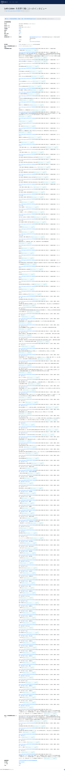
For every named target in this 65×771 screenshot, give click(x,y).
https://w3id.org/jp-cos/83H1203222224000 (27, 584)
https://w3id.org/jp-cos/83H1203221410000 (27, 379)
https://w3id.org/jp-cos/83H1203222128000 (27, 525)
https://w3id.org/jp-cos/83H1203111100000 (27, 63)
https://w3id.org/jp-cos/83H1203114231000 (27, 169)
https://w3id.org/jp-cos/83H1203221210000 (27, 318)
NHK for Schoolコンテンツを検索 (32, 50)
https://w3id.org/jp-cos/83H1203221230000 (27, 331)
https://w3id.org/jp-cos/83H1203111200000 (27, 68)
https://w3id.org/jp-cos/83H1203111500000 (27, 83)
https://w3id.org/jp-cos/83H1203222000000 (27, 449)
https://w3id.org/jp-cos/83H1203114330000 (27, 250)
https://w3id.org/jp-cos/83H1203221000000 (27, 301)
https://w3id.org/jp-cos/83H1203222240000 (27, 629)
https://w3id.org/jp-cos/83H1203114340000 (27, 255)
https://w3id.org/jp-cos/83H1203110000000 (27, 52)
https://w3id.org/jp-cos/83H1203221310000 (27, 348)
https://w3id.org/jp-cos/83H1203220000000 (27, 296)
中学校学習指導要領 (13, 18)
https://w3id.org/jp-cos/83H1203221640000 (27, 442)
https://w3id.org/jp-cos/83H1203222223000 (27, 579)
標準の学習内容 (21, 762)
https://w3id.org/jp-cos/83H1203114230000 (27, 164)
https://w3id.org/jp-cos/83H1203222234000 (27, 619)
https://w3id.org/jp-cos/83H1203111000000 (27, 59)
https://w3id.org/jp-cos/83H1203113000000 (27, 92)
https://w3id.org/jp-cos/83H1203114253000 (27, 214)
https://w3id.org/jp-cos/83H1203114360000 (27, 266)
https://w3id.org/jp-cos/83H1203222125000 (27, 510)
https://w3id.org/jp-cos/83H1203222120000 (27, 485)
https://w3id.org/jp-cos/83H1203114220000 (27, 149)
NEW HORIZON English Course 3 (30, 18)
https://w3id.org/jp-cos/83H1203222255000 (27, 704)
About (13, 2)
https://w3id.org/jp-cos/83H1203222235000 (27, 624)
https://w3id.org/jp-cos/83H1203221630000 (27, 436)
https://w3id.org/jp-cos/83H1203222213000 (27, 550)
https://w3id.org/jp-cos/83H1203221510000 (27, 404)
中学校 (20, 28)
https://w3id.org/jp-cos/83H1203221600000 (27, 421)
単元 (19, 765)
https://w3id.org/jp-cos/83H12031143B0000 (27, 291)
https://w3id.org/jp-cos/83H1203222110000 (27, 460)
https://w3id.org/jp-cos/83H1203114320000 (27, 245)
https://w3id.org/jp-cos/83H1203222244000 (27, 649)
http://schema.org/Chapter (34, 41)
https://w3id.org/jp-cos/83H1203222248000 (27, 669)
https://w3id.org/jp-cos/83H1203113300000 (27, 107)
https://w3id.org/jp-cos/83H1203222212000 (27, 545)
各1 (19, 44)
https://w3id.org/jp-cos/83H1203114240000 (27, 184)
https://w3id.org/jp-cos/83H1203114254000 (27, 219)
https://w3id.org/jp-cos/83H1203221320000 (27, 354)
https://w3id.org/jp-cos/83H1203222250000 (27, 679)
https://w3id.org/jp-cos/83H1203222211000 (27, 540)
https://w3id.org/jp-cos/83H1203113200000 (27, 102)
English (16, 2)
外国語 (19, 18)
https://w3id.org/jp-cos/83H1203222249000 (27, 674)
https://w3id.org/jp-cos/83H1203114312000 (27, 239)
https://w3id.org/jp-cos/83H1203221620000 (27, 431)
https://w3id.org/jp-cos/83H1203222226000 (27, 594)
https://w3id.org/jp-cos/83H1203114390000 (27, 281)
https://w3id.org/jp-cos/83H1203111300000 (27, 73)
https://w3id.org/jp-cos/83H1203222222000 (27, 574)
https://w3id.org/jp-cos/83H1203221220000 (27, 324)
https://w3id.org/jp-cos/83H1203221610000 (27, 426)
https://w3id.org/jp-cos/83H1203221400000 (27, 374)
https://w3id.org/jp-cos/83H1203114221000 (27, 154)
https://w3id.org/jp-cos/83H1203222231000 (27, 604)
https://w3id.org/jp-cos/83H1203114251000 (27, 204)
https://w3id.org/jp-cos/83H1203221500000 (27, 399)
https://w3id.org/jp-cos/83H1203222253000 (27, 694)
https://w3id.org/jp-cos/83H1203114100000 (27, 118)
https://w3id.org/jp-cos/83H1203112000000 (27, 88)
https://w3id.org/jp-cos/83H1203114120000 (27, 128)
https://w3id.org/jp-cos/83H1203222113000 (27, 475)
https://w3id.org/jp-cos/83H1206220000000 (27, 709)
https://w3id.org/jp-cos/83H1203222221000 (27, 569)
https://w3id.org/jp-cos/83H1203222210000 (27, 535)
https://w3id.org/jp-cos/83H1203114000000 (27, 112)
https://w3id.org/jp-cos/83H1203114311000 (27, 234)
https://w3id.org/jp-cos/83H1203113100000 (27, 95)
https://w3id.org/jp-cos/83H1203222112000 (27, 470)
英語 (22, 18)
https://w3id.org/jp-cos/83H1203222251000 (27, 684)
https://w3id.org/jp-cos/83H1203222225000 (27, 589)
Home (10, 2)
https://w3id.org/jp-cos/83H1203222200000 (27, 530)
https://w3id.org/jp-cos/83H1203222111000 (27, 465)
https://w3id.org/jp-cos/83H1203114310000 (27, 229)
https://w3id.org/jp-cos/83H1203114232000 (27, 174)
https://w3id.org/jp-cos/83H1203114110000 (27, 123)
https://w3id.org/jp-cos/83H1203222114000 (27, 480)
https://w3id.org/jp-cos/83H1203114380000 (27, 276)
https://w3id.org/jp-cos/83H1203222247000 (27, 664)
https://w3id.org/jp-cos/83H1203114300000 (27, 224)
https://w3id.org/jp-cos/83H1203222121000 (27, 490)
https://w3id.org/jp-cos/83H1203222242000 (27, 639)
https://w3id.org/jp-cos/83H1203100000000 (27, 48)
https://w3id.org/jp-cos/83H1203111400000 (27, 78)
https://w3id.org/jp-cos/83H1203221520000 (27, 409)
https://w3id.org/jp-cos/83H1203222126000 (27, 515)
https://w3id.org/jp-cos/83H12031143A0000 (27, 286)
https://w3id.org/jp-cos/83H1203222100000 (27, 455)
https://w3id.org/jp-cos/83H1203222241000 (27, 634)
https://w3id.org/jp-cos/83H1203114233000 (27, 179)
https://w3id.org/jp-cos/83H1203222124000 (27, 505)
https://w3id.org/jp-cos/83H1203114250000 (27, 199)
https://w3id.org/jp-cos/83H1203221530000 (27, 415)
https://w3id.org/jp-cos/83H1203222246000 (27, 659)
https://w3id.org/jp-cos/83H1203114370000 (27, 271)
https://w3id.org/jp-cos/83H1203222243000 (27, 644)
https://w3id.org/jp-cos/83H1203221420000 (27, 385)
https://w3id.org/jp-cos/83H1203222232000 (27, 609)
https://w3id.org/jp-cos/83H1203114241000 (27, 189)
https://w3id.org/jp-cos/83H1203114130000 (27, 134)
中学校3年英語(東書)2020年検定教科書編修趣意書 (28, 760)
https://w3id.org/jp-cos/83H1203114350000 (27, 260)
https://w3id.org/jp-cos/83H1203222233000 (27, 614)
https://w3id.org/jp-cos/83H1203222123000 (27, 500)
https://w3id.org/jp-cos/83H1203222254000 (27, 699)
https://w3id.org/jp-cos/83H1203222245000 (27, 654)
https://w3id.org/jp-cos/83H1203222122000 (27, 495)
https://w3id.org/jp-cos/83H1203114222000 (27, 159)
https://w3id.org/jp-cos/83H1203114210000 (27, 144)
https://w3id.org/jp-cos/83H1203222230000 (27, 599)
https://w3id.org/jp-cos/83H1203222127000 (27, 520)
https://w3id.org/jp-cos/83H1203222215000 (27, 560)
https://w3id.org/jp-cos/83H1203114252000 (27, 209)
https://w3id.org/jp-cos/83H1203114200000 (27, 139)
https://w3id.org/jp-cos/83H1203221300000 (27, 343)
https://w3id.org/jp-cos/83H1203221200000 (27, 313)
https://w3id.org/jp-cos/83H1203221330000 (27, 360)
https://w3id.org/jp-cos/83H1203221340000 (27, 367)
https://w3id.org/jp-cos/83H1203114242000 (27, 194)
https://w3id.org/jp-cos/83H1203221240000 (27, 337)
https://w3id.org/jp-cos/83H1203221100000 (27, 307)
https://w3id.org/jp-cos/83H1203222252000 (27, 689)
